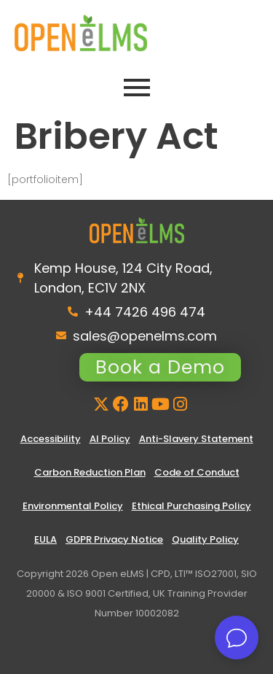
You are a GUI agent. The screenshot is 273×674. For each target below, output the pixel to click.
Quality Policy (205, 539)
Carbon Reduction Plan (90, 472)
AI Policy (110, 439)
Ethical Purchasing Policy (191, 506)
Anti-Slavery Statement (196, 439)
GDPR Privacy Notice (114, 539)
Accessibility (50, 439)
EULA (45, 539)
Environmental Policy (73, 506)
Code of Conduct (197, 472)
